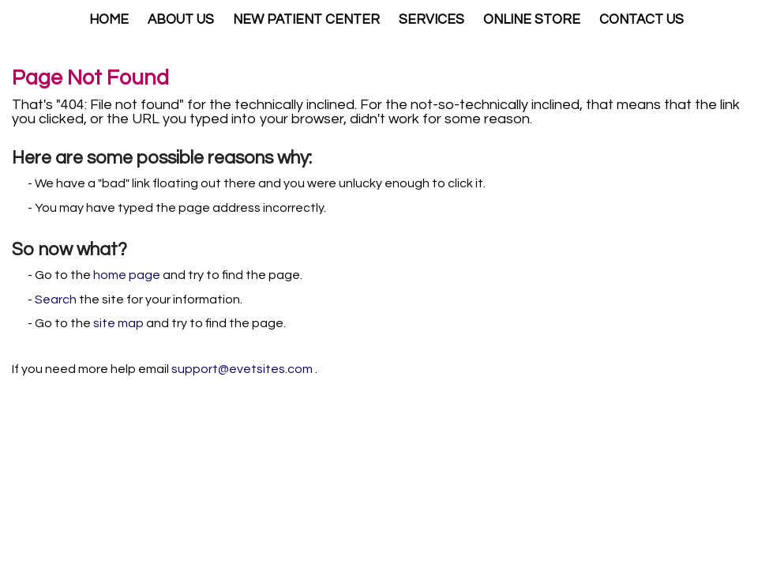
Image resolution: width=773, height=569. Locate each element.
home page (126, 275)
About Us (181, 20)
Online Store (531, 20)
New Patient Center (306, 20)
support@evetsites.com (242, 369)
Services (431, 20)
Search (56, 299)
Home (109, 20)
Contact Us (641, 20)
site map (118, 323)
